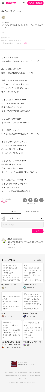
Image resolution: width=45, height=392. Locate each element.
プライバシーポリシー (10, 375)
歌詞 (25, 43)
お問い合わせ (22, 375)
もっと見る (38, 260)
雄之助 (9, 239)
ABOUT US (22, 378)
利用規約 (37, 372)
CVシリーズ (30, 375)
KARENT (38, 375)
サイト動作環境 (9, 372)
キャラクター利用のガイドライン (24, 372)
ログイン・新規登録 (35, 3)
